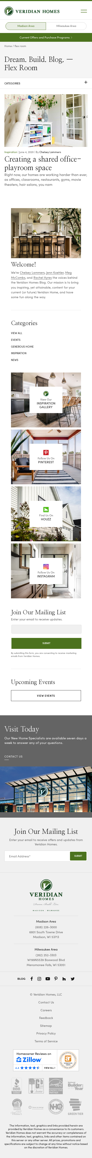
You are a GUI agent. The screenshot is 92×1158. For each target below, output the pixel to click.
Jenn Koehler (55, 272)
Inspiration (10, 152)
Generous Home (22, 346)
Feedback (46, 1018)
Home (8, 46)
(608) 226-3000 (46, 927)
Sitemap (46, 1026)
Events (15, 339)
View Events (46, 695)
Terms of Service (46, 1041)
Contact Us (46, 1002)
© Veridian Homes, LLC (46, 994)
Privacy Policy (46, 1033)
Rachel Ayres (42, 277)
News (14, 360)
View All (16, 333)
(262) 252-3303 (46, 955)
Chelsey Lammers (50, 152)
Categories (46, 83)
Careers (46, 1010)
